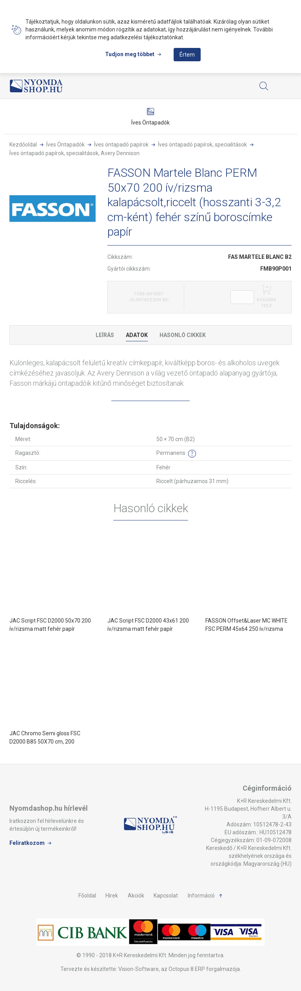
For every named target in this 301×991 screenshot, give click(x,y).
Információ (201, 895)
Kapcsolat (166, 895)
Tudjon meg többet (129, 54)
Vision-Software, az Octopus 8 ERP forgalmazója (179, 969)
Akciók (136, 895)
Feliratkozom (27, 843)
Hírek (111, 895)
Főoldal (87, 895)
